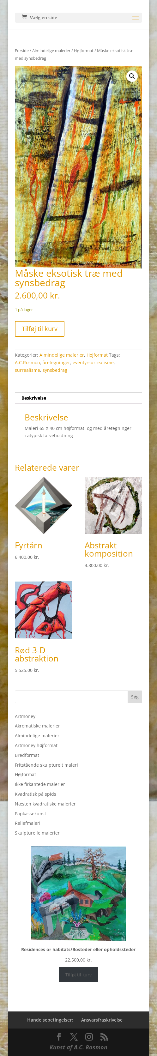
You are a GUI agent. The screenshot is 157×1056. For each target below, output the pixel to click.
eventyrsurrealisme (93, 362)
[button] (132, 76)
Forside (22, 50)
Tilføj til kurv (39, 328)
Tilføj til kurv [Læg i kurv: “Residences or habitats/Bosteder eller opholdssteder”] (78, 975)
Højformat (84, 50)
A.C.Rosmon (27, 362)
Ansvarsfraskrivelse (102, 1020)
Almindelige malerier (51, 50)
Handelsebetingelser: (50, 1020)
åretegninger (56, 362)
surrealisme (27, 370)
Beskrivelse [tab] (33, 398)
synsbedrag (55, 370)
